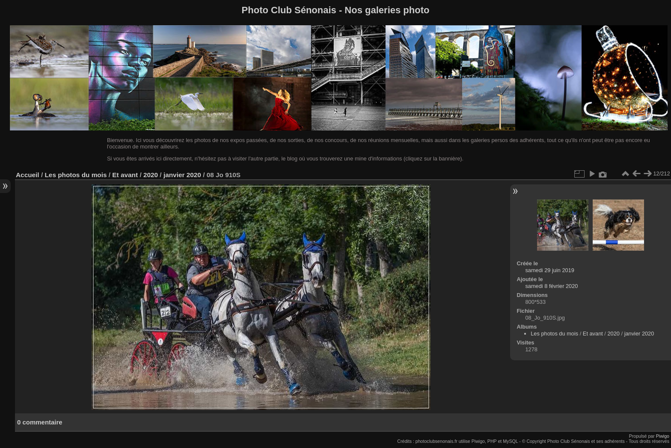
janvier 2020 (182, 174)
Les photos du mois (76, 174)
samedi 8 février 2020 (551, 286)
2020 (150, 174)
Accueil (27, 174)
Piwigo (662, 436)
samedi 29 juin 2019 (549, 270)
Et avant (125, 174)
